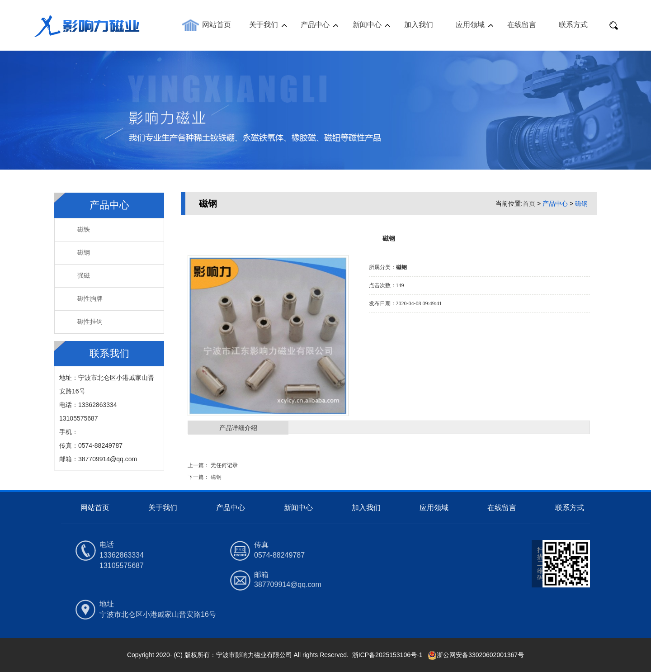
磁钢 (83, 252)
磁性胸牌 (90, 298)
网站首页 (216, 24)
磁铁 (83, 229)
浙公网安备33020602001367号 (476, 654)
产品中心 (315, 24)
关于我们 (263, 24)
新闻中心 (367, 24)
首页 (529, 203)
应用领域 (470, 24)
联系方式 (573, 24)
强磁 (83, 275)
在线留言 (521, 24)
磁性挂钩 (90, 321)
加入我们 (418, 24)
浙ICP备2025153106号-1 (388, 654)
